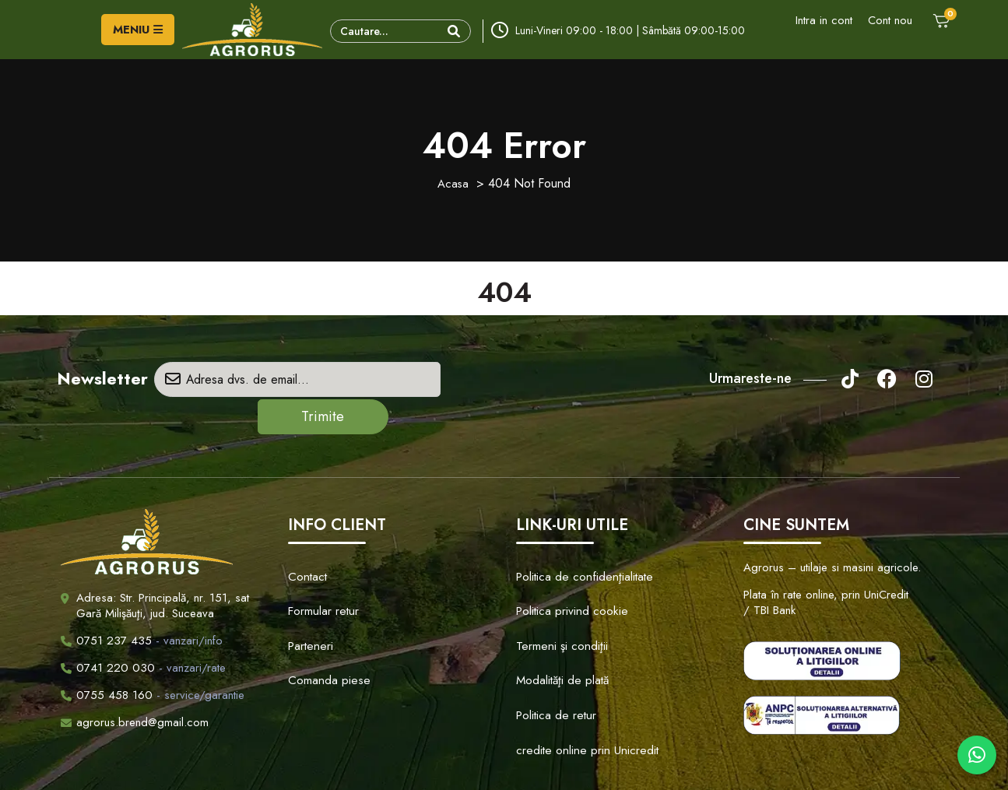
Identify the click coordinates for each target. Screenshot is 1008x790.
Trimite (458, 380)
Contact (305, 534)
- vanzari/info (142, 603)
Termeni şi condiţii (557, 582)
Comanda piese (323, 606)
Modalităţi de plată (557, 606)
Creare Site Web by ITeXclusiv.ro (665, 763)
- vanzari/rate (143, 630)
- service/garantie (152, 657)
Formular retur (320, 558)
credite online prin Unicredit (578, 654)
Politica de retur (552, 630)
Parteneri (308, 582)
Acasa (453, 183)
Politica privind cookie (566, 558)
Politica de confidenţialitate (576, 534)
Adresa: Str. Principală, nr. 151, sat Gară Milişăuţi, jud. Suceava (162, 568)
